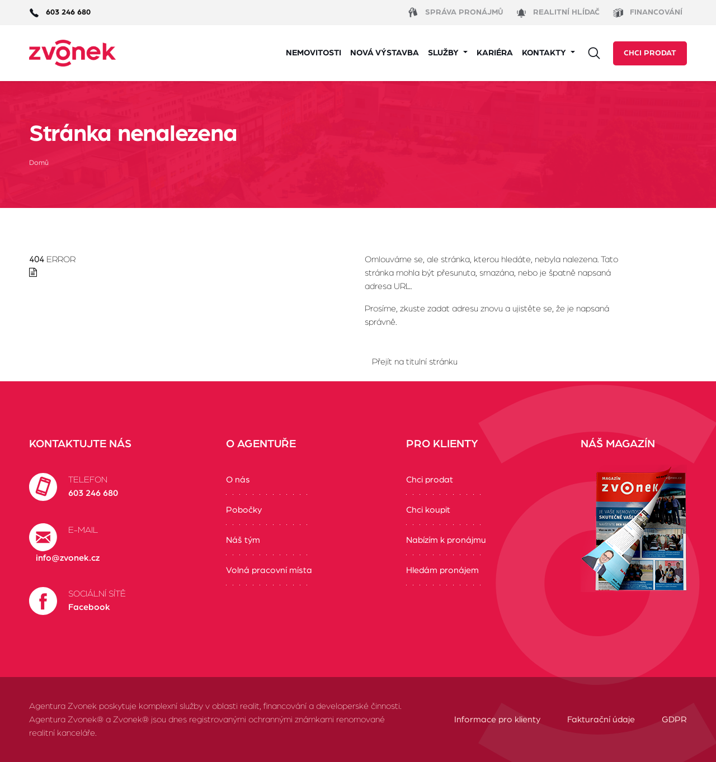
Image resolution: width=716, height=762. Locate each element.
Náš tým (243, 540)
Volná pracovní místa (269, 570)
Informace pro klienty (497, 719)
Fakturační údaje (601, 719)
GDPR (674, 719)
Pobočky (244, 509)
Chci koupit (428, 509)
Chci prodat (650, 53)
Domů (39, 163)
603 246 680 (93, 493)
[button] (447, 53)
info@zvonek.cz (68, 557)
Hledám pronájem (442, 570)
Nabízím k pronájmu (446, 540)
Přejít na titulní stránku (415, 361)
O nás (238, 479)
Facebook (89, 607)
